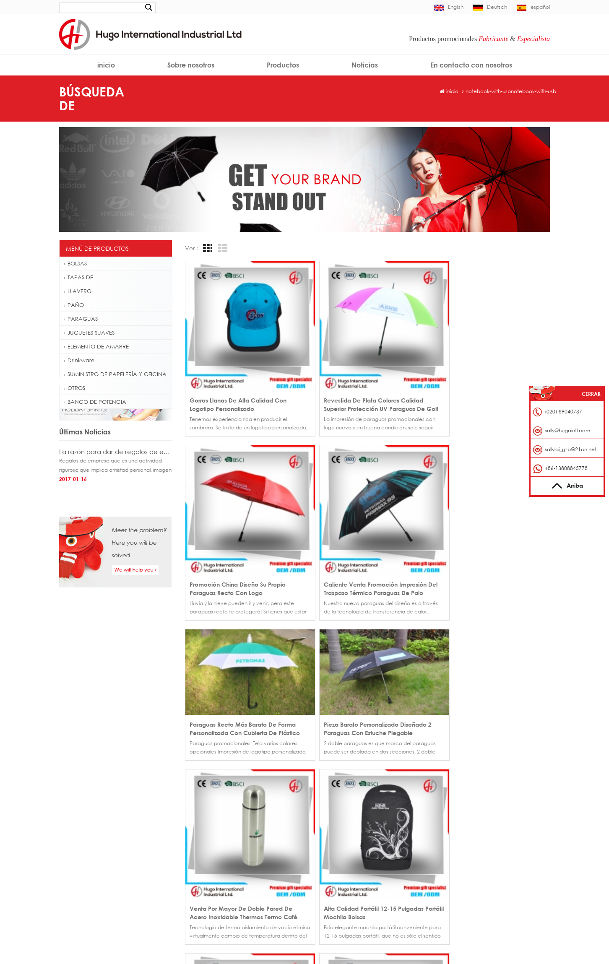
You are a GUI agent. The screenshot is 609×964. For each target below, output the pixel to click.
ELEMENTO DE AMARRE (96, 346)
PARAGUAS (81, 318)
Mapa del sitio (329, 865)
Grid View (206, 248)
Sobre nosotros (190, 65)
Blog (372, 852)
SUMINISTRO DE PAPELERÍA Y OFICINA (115, 374)
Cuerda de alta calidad (92, 924)
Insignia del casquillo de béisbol (101, 830)
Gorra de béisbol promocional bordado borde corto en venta (241, 840)
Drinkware (79, 360)
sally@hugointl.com (476, 827)
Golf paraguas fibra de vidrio (98, 844)
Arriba (567, 485)
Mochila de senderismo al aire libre (106, 871)
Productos (283, 65)
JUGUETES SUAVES (89, 332)
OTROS (74, 388)
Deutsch (490, 7)
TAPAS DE (78, 277)
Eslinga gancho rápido (91, 897)
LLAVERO (77, 291)
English (448, 7)
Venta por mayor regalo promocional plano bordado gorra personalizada (241, 814)
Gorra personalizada (89, 817)
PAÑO (74, 304)
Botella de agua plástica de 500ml (105, 857)
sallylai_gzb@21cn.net (570, 449)
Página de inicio (332, 814)
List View (221, 248)
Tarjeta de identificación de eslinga (106, 911)
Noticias (364, 65)
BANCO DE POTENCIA (95, 401)
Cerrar (591, 394)
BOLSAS (75, 263)
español (533, 7)
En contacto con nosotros (471, 65)
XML (372, 865)
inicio (106, 65)
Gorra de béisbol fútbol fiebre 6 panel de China (241, 827)
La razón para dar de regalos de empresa (115, 483)
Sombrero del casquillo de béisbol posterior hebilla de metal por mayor (241, 852)
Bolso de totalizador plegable (99, 884)
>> (220, 699)
